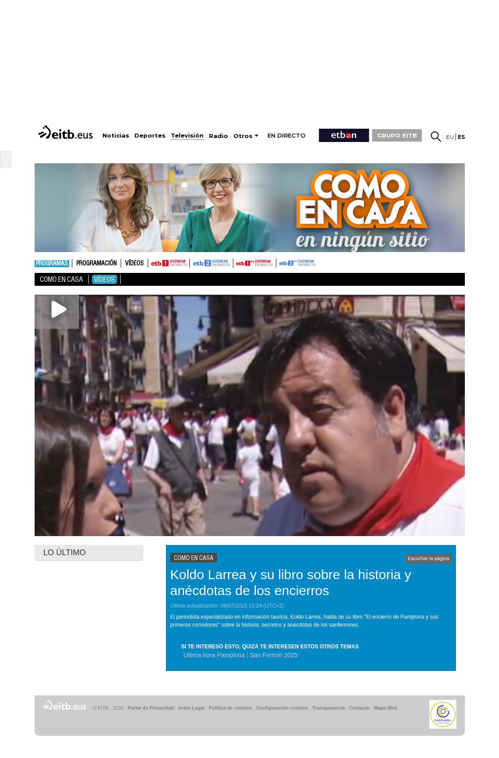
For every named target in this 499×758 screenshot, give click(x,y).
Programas (52, 263)
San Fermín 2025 (274, 655)
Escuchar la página (428, 558)
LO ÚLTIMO (64, 552)
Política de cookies (230, 708)
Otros (242, 136)
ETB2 (211, 263)
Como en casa (61, 279)
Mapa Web (385, 708)
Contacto (359, 708)
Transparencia (328, 708)
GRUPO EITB (397, 135)
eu (450, 137)
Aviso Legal (191, 708)
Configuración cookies (282, 708)
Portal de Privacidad (151, 708)
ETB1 (169, 263)
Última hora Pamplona (214, 655)
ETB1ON (237, 262)
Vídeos (134, 263)
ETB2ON (280, 262)
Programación (96, 263)
